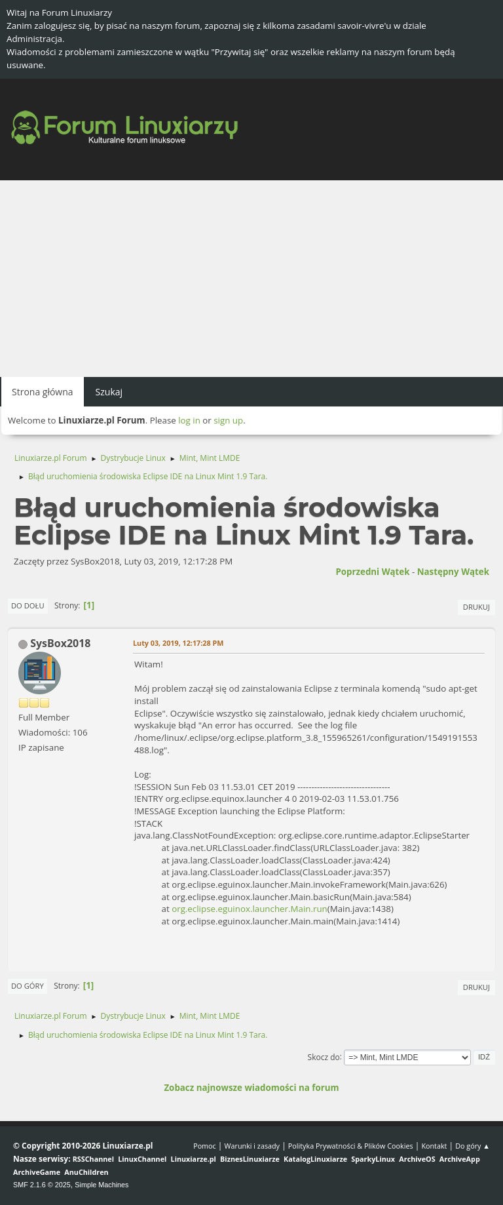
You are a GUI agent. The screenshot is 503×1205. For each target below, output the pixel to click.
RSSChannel (93, 1159)
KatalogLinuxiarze (315, 1159)
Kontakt (434, 1146)
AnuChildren (86, 1172)
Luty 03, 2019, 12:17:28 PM (178, 643)
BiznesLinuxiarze (250, 1159)
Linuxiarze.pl (193, 1159)
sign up (228, 420)
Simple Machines (101, 1185)
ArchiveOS (417, 1159)
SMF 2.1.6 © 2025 (42, 1185)
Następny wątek (453, 572)
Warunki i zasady (252, 1146)
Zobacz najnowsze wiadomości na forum (251, 1088)
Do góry (27, 986)
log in (189, 420)
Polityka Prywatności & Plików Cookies (350, 1146)
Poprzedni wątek (372, 572)
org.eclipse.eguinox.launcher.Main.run (249, 909)
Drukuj (476, 607)
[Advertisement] (251, 278)
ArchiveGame (36, 1172)
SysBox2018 (60, 643)
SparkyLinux (373, 1159)
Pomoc (204, 1146)
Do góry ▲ (472, 1146)
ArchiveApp (459, 1159)
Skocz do (324, 1056)
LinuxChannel (142, 1159)
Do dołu (28, 605)
